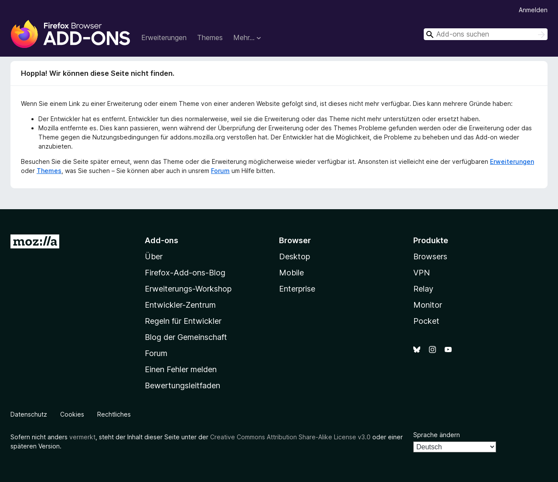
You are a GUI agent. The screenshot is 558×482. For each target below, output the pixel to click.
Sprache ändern (436, 434)
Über (154, 256)
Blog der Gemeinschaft (186, 337)
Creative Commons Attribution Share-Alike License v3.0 (290, 437)
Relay (423, 288)
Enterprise (297, 288)
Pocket (426, 321)
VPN (421, 272)
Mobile (291, 272)
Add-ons (161, 240)
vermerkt (82, 437)
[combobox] (486, 34)
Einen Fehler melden (181, 369)
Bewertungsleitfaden (182, 385)
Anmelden (533, 10)
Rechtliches (114, 414)
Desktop (294, 256)
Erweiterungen (164, 37)
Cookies (72, 414)
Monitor (427, 304)
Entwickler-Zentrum (180, 304)
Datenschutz (28, 414)
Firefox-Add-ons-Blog (185, 272)
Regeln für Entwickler (183, 321)
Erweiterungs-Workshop (188, 288)
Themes (210, 37)
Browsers (430, 256)
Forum (220, 170)
